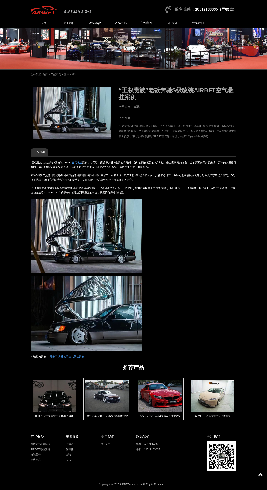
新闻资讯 (172, 23)
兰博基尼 (71, 444)
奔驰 (66, 74)
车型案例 (146, 23)
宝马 (68, 459)
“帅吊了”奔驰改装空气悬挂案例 (66, 356)
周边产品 (36, 459)
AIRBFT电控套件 (40, 449)
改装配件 (36, 454)
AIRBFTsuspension (131, 484)
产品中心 (121, 23)
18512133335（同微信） (215, 9)
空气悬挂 (77, 162)
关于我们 (69, 23)
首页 (43, 23)
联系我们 (198, 23)
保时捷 (70, 449)
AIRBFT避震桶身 (40, 444)
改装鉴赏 (95, 23)
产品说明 (39, 152)
